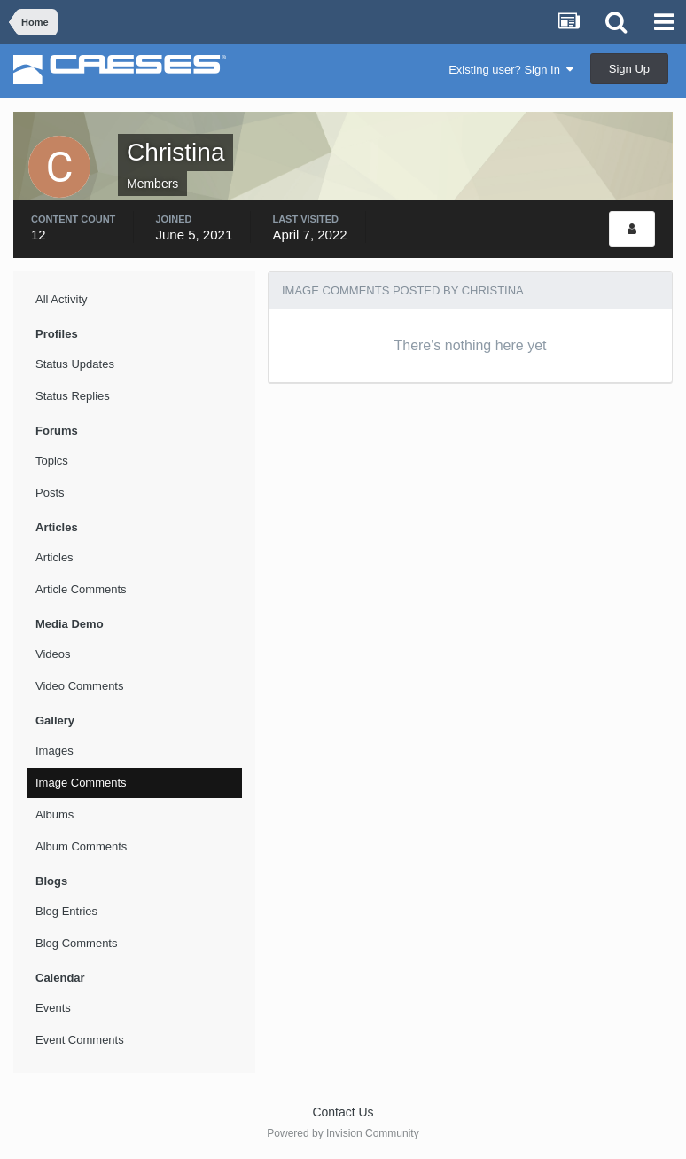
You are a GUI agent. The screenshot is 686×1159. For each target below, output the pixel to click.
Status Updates (74, 364)
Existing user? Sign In (510, 69)
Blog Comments (76, 943)
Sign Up (629, 68)
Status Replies (72, 396)
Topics (51, 460)
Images (54, 750)
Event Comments (79, 1039)
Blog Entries (66, 911)
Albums (54, 814)
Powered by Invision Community (342, 1133)
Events (53, 1007)
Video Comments (79, 686)
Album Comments (81, 846)
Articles (54, 557)
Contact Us (342, 1112)
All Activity (61, 299)
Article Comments (81, 589)
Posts (50, 492)
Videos (53, 654)
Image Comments (81, 782)
